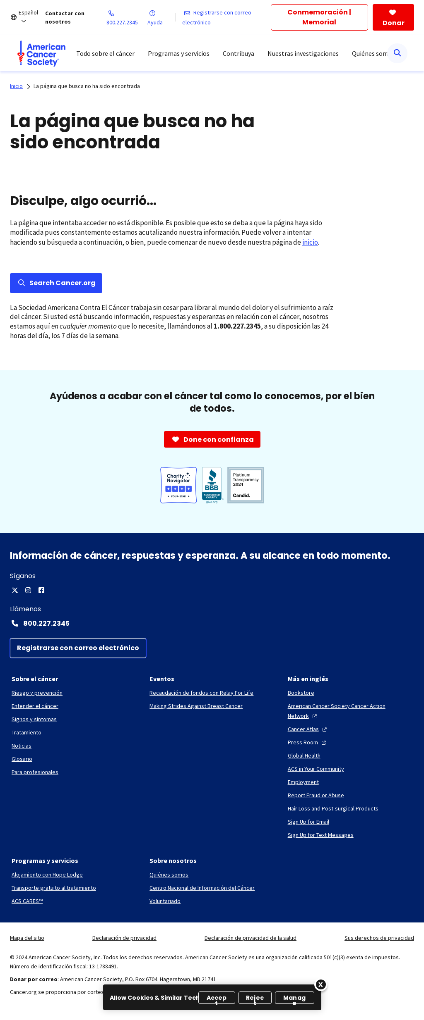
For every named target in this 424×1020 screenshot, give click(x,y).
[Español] (32, 17)
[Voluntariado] (165, 901)
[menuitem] (41, 53)
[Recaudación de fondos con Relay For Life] (201, 693)
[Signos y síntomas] (34, 719)
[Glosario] (22, 759)
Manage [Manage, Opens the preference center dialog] (294, 999)
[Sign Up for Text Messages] (321, 835)
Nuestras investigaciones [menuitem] (303, 53)
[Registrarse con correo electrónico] (226, 17)
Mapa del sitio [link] (27, 937)
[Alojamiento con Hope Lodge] (47, 874)
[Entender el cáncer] (35, 706)
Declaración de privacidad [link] (124, 937)
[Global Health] (304, 755)
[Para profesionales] (35, 772)
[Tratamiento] (26, 732)
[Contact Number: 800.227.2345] (212, 623)
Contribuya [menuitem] (238, 53)
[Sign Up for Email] (308, 822)
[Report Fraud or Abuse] (316, 795)
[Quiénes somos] (168, 874)
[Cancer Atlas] (308, 729)
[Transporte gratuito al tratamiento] (54, 888)
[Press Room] (308, 742)
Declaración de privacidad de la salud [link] (250, 937)
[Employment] (303, 782)
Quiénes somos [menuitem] (373, 53)
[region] (212, 997)
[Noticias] (21, 746)
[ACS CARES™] (27, 901)
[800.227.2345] (127, 17)
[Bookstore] (301, 693)
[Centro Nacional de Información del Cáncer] (202, 888)
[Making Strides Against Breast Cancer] (196, 706)
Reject (255, 999)
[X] (15, 590)
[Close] (321, 984)
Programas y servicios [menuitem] (179, 53)
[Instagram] (28, 590)
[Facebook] (41, 590)
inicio (310, 242)
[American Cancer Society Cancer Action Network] (350, 711)
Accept (217, 999)
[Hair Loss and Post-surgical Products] (333, 808)
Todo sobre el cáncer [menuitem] (105, 53)
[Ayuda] (161, 17)
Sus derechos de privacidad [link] (379, 937)
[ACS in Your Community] (316, 769)
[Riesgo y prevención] (37, 693)
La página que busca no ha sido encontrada (87, 86)
